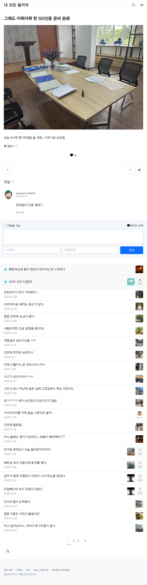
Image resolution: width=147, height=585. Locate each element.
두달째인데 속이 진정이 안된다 (23, 489)
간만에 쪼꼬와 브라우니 (18, 352)
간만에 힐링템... (13, 424)
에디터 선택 (135, 225)
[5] (30, 281)
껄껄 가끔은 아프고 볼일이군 (22, 513)
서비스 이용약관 (40, 570)
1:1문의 (19, 570)
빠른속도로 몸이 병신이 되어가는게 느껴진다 (37, 269)
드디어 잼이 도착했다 (17, 501)
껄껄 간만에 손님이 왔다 (19, 316)
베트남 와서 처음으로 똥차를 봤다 (25, 462)
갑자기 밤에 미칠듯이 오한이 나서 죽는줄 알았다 (34, 475)
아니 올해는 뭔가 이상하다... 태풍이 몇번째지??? (34, 436)
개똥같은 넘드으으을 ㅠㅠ (20, 340)
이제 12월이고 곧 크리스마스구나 (24, 364)
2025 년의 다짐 (19, 281)
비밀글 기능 (13, 225)
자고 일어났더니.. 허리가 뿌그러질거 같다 (29, 525)
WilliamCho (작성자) (25, 193)
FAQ (28, 570)
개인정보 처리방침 (60, 570)
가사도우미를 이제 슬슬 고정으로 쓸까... (28, 412)
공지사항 (8, 570)
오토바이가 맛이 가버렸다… (21, 292)
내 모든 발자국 (16, 5)
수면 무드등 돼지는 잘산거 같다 (23, 304)
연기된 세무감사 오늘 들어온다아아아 (27, 449)
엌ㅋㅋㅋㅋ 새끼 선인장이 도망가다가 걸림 (30, 400)
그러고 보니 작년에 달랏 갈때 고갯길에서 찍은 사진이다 (39, 388)
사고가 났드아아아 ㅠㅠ (18, 376)
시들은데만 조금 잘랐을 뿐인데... (24, 328)
